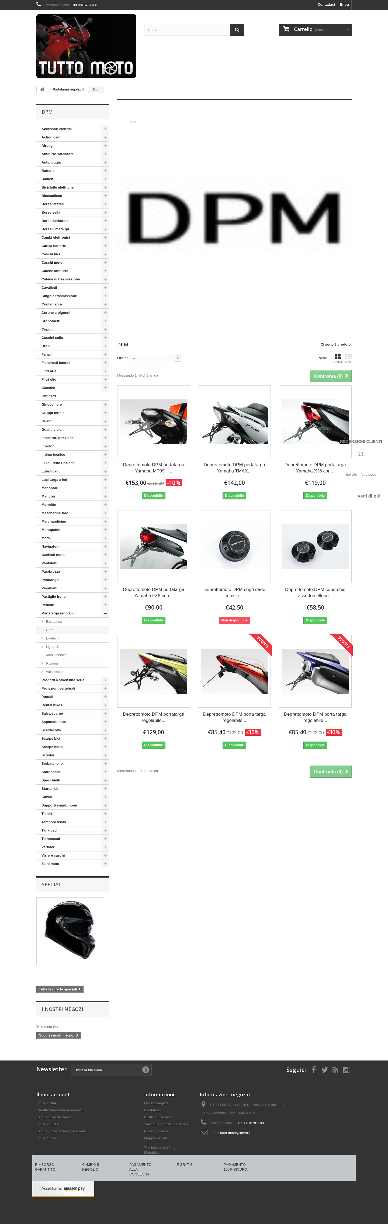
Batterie (47, 171)
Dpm (49, 630)
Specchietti (50, 780)
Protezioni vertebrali (58, 688)
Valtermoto (54, 672)
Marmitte (48, 505)
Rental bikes (51, 705)
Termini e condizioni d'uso (166, 1124)
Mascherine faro (54, 513)
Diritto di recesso (158, 1117)
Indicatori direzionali (58, 438)
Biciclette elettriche (57, 187)
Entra (344, 4)
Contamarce (51, 304)
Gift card (48, 396)
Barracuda (53, 622)
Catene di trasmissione (60, 279)
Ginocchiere (51, 404)
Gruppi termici (53, 413)
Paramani (49, 588)
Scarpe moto (52, 747)
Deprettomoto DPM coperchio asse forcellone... (315, 592)
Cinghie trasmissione (59, 296)
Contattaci (326, 4)
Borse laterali (52, 204)
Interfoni (48, 446)
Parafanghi (50, 580)
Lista (348, 358)
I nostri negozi (62, 1009)
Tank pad (49, 830)
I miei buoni (46, 1138)
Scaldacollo (51, 730)
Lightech (52, 647)
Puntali (47, 697)
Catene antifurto (54, 271)
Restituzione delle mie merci (60, 1110)
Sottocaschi (51, 772)
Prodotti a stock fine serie (62, 680)
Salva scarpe (52, 713)
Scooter (47, 755)
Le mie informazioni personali (61, 1131)
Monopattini (51, 530)
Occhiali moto (53, 555)
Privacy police (156, 1131)
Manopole (49, 488)
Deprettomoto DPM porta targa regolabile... (234, 717)
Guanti (47, 421)
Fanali (46, 354)
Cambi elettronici (55, 237)
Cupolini (48, 329)
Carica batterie (53, 246)
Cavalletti (49, 288)
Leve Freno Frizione (58, 463)
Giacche (48, 388)
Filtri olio (48, 379)
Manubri (48, 496)
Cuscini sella (52, 338)
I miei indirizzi (47, 1124)
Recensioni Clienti (361, 441)
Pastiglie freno (53, 596)
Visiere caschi (53, 855)
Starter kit (49, 789)
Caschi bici (50, 254)
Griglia (337, 358)
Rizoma (51, 663)
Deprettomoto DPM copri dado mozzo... (234, 592)
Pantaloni (49, 563)
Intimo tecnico (53, 455)
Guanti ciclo (51, 429)
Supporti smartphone (59, 805)
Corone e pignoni (55, 313)
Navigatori (50, 546)
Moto (45, 538)
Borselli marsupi (55, 229)
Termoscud (50, 839)
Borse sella (50, 212)
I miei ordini (46, 1103)
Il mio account (53, 1094)
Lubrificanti (51, 471)
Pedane (47, 605)
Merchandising (53, 521)
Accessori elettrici (56, 129)
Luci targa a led (54, 480)
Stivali (46, 797)
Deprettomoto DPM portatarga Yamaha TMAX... (234, 468)
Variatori (48, 847)
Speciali (52, 884)
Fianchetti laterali (55, 363)
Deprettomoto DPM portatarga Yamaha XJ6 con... (315, 468)
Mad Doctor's (56, 655)
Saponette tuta (53, 722)
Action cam (50, 137)
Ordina (123, 358)
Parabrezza (50, 571)
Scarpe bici (50, 738)
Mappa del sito (156, 1138)
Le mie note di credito (54, 1117)
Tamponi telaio (53, 822)
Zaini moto (50, 864)
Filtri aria (48, 371)
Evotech (52, 638)
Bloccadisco (51, 196)
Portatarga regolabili (58, 613)
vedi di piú (369, 496)
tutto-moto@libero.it (235, 1133)
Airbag (47, 146)
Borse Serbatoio (54, 221)
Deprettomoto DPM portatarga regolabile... (153, 717)
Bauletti (47, 179)
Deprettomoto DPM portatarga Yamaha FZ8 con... (153, 592)
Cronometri (50, 321)
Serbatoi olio (52, 763)
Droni (46, 346)
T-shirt (46, 814)
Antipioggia (51, 162)
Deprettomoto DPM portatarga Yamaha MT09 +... (153, 468)
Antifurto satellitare (57, 154)
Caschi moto (52, 262)
